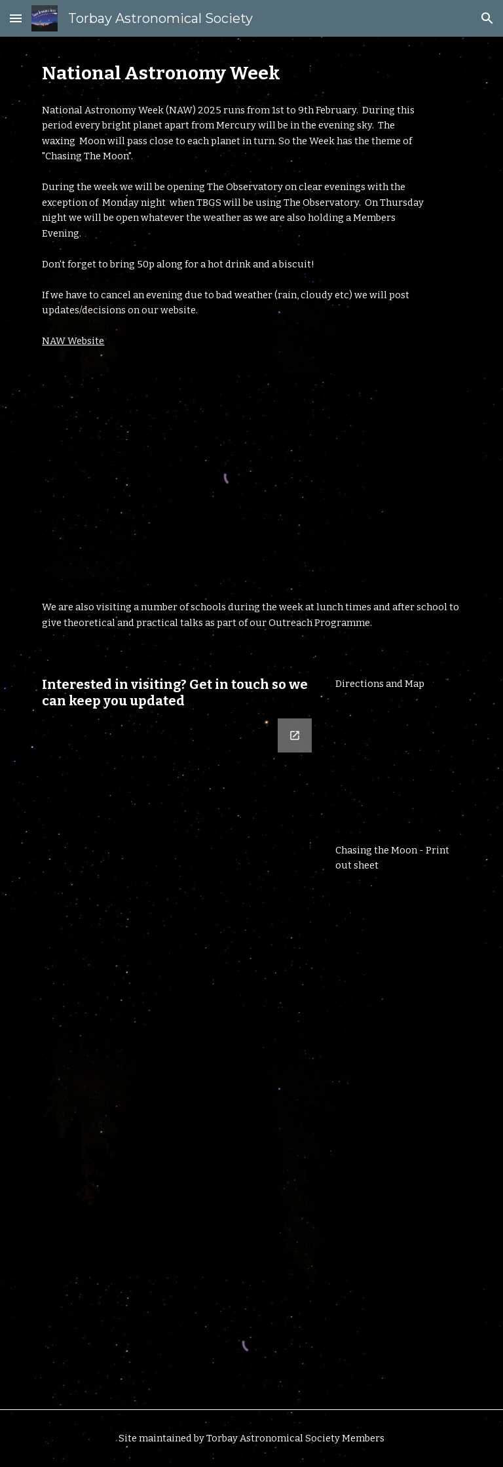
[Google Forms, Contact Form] (178, 989)
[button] (15, 18)
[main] (233, 73)
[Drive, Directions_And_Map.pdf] (398, 767)
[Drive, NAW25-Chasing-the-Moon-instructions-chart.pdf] (398, 975)
